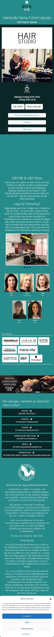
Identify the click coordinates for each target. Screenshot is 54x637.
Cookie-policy (26, 634)
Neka (27, 622)
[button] (50, 599)
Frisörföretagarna (36, 494)
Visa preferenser (27, 628)
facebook (27, 122)
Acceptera (27, 616)
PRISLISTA (27, 129)
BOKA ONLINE (34, 107)
